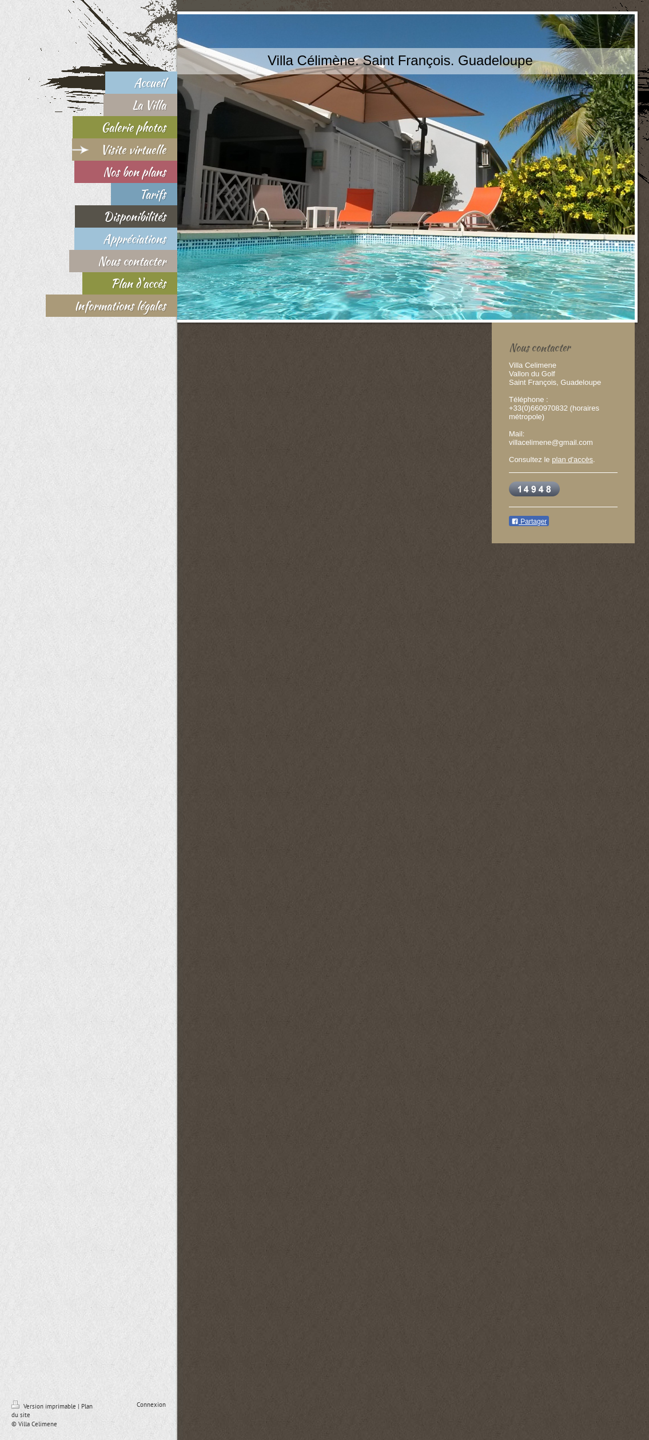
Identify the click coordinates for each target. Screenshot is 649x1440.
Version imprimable (44, 1406)
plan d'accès (572, 459)
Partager (529, 522)
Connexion (151, 1405)
